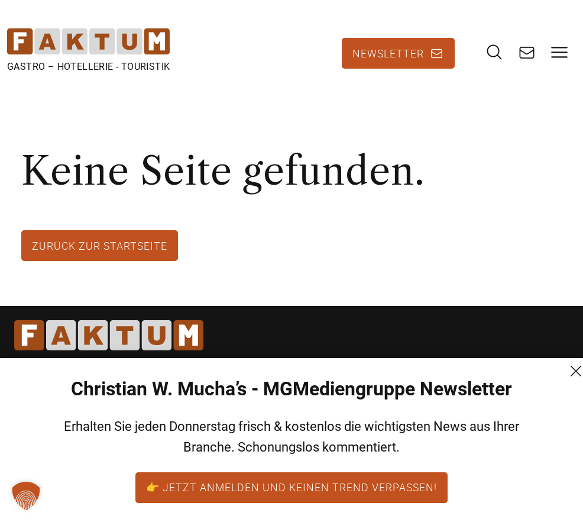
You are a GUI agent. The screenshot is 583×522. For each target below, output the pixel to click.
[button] (26, 496)
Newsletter (388, 53)
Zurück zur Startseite (99, 246)
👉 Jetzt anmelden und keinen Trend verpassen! (291, 487)
